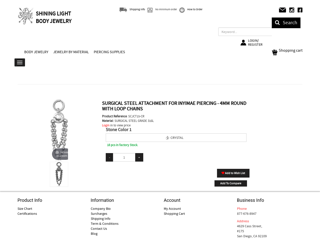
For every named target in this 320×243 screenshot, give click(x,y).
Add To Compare (230, 183)
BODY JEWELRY (36, 51)
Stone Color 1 (119, 130)
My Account (172, 208)
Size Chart (25, 208)
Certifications (27, 213)
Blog (94, 233)
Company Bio (101, 208)
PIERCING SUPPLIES (109, 51)
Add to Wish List (233, 173)
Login (106, 125)
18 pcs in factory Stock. (122, 145)
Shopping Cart (174, 213)
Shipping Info (100, 218)
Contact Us (99, 228)
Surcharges (99, 213)
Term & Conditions (104, 223)
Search (286, 22)
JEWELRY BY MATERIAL (71, 51)
